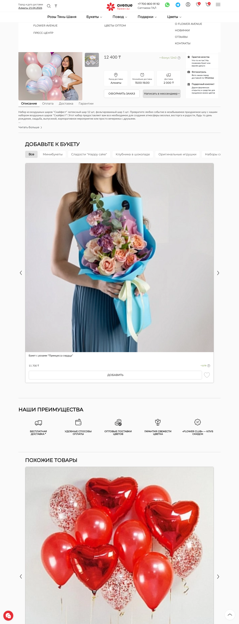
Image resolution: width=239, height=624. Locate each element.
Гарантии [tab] (86, 103)
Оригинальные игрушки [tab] (177, 154)
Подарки (147, 17)
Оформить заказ (121, 93)
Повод (120, 17)
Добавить (115, 375)
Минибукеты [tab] (53, 154)
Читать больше (30, 127)
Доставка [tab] (66, 103)
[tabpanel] (119, 121)
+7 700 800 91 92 (148, 3)
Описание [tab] (29, 103)
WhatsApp (209, 78)
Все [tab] (31, 154)
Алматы (30, 7)
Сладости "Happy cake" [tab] (89, 154)
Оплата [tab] (48, 103)
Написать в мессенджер (161, 93)
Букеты (94, 17)
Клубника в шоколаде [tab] (133, 154)
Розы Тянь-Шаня (61, 17)
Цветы (174, 17)
